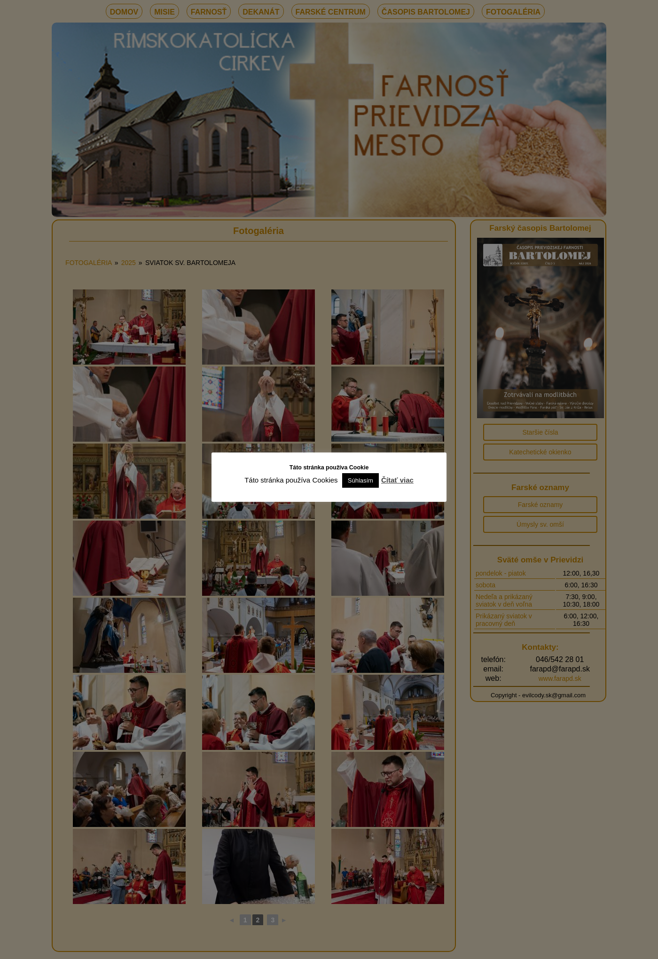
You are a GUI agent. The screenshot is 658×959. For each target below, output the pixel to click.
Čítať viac (397, 480)
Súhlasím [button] (360, 480)
